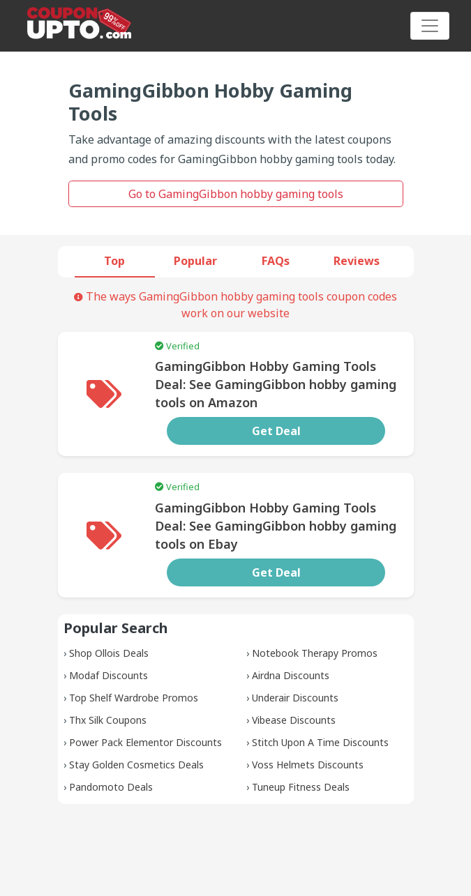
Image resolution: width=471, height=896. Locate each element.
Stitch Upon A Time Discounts (320, 742)
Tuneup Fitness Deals (301, 787)
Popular (195, 260)
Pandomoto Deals (111, 787)
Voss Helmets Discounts (308, 764)
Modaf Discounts (108, 675)
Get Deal (276, 431)
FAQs (276, 260)
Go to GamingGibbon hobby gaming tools (235, 194)
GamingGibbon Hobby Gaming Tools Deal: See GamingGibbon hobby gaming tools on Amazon (275, 384)
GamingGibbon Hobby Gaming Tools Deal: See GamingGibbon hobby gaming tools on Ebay (275, 525)
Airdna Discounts (290, 675)
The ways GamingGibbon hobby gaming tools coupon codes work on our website (235, 305)
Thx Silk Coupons (108, 720)
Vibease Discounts (294, 720)
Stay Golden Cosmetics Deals (136, 764)
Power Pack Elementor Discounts (145, 742)
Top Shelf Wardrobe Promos (133, 697)
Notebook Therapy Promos (314, 653)
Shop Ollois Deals (109, 653)
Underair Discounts (295, 697)
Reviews (357, 260)
